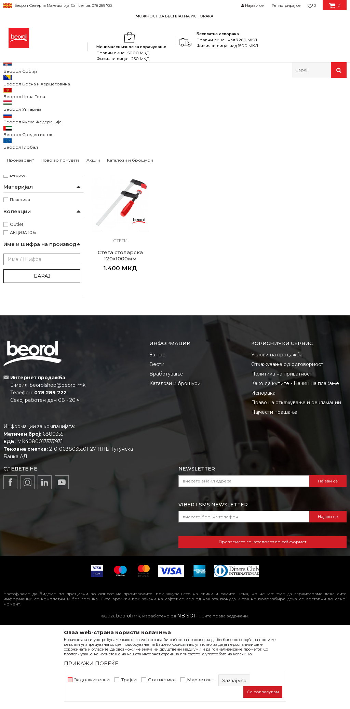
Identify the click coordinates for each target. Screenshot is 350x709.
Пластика (20, 287)
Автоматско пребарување (234, 103)
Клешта (16, 120)
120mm (18, 230)
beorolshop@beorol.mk (57, 469)
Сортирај (282, 103)
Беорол (18, 263)
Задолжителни (92, 679)
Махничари (22, 179)
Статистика (162, 679)
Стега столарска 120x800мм (251, 218)
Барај (42, 364)
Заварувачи (22, 171)
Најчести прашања (274, 495)
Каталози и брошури (175, 467)
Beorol (9, 92)
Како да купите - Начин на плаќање (295, 467)
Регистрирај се (286, 5)
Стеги (13, 128)
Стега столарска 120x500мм (185, 218)
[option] (175, 16)
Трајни (129, 679)
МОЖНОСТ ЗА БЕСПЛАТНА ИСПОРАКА (174, 16)
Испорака (263, 476)
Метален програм (70, 92)
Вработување (166, 457)
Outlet (17, 312)
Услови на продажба (276, 438)
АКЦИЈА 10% (23, 320)
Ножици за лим (23, 136)
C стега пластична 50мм (120, 218)
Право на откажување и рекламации (296, 486)
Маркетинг (200, 679)
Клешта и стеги (111, 92)
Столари (19, 195)
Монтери (19, 187)
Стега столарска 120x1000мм (317, 218)
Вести (156, 448)
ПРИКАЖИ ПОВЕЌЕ (91, 663)
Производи (33, 92)
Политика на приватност (281, 457)
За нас (157, 438)
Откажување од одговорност (287, 448)
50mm (17, 238)
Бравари (19, 162)
